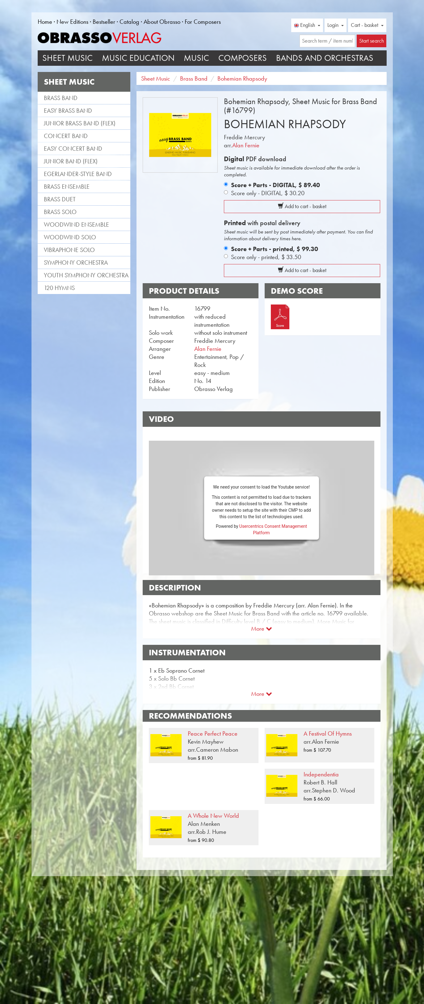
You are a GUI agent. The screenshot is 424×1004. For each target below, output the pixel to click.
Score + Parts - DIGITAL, (275, 185)
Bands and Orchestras (324, 58)
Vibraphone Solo (69, 250)
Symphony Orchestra (76, 262)
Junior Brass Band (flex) (79, 123)
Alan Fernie (245, 145)
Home (45, 22)
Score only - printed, (266, 257)
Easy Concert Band (73, 148)
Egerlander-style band (78, 174)
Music (196, 58)
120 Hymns (59, 288)
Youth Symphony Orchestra (86, 275)
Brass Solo (60, 212)
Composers (242, 58)
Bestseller (104, 22)
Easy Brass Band (68, 110)
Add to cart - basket (302, 206)
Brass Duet (60, 199)
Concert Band (66, 136)
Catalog (129, 22)
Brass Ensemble (67, 186)
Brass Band (61, 98)
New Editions (72, 22)
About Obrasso (162, 22)
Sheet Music (67, 58)
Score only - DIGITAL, (267, 193)
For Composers (203, 22)
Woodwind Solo (70, 237)
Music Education (138, 58)
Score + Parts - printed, (274, 249)
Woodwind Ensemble (76, 224)
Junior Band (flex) (71, 161)
